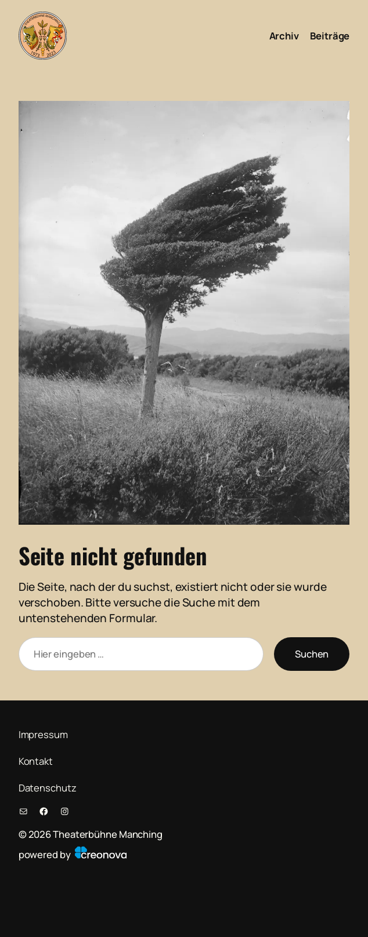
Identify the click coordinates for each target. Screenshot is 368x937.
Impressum (43, 734)
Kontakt (36, 761)
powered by (73, 854)
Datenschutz (48, 787)
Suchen (312, 653)
